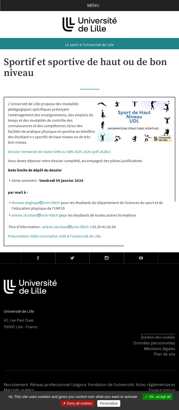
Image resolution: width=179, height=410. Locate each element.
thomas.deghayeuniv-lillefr (36, 202)
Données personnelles (154, 343)
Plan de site (164, 354)
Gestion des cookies (158, 337)
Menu (89, 5)
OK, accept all (157, 397)
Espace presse (162, 390)
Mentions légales (159, 348)
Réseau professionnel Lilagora (58, 384)
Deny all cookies (77, 403)
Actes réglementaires (155, 384)
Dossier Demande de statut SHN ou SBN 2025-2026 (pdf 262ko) (59, 151)
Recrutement (16, 384)
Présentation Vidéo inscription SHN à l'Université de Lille (54, 236)
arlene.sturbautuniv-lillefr (35, 215)
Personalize (109, 403)
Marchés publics (19, 390)
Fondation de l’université (111, 384)
